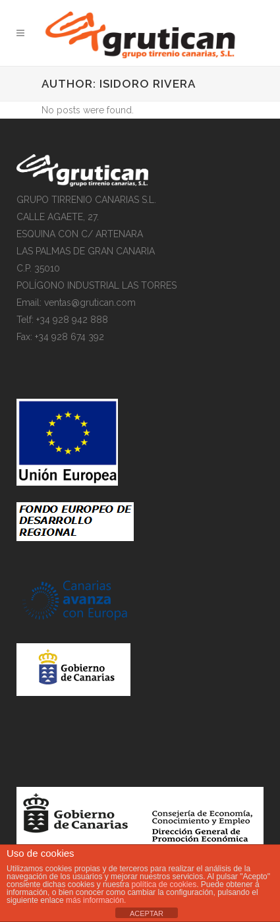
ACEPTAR (146, 913)
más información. (96, 900)
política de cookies (163, 884)
